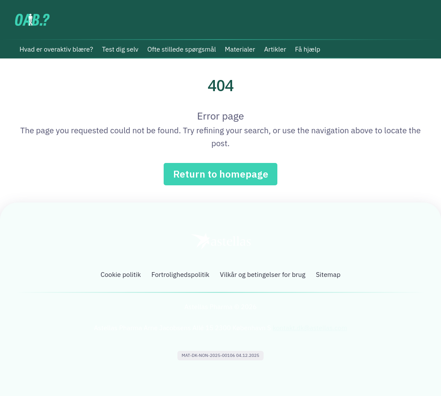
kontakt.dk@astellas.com (310, 328)
